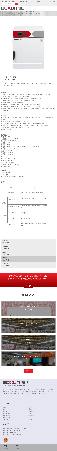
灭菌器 (21, 13)
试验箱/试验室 (7, 414)
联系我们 (31, 420)
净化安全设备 (7, 410)
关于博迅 (31, 410)
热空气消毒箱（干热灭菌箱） (34, 13)
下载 (29, 418)
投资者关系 (52, 1)
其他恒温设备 (7, 420)
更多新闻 (28, 371)
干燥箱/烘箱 (6, 416)
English (38, 1)
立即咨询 (28, 286)
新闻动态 (31, 414)
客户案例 (31, 412)
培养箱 (5, 412)
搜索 (17, 3)
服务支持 (31, 416)
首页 (15, 13)
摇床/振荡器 (6, 418)
